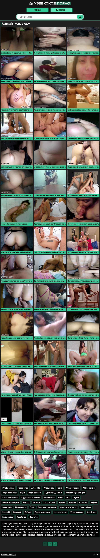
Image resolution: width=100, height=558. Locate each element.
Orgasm (76, 498)
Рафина (94, 502)
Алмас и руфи (88, 488)
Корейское (21, 517)
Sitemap (96, 555)
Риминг (26, 502)
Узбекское (50, 3)
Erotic (32, 507)
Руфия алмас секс (42, 512)
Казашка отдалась (10, 498)
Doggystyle (7, 507)
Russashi (6, 512)
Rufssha (28, 512)
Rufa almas (34, 517)
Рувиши (72, 502)
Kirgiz (22, 493)
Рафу (60, 498)
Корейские (91, 512)
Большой (17, 512)
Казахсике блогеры (68, 507)
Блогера (36, 502)
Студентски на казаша (30, 498)
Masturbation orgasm (10, 502)
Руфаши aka (48, 488)
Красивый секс (60, 512)
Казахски (83, 502)
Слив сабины (85, 507)
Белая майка (7, 517)
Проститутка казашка (47, 507)
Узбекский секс (8, 555)
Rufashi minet (49, 498)
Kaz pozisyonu (49, 502)
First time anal (20, 507)
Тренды (37, 10)
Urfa (67, 498)
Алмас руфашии (72, 488)
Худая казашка (76, 512)
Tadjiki (59, 488)
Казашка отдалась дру (75, 493)
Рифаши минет (34, 493)
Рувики (62, 502)
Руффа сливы (8, 488)
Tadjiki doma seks (9, 493)
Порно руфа (23, 488)
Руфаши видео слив (53, 493)
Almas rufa (35, 488)
